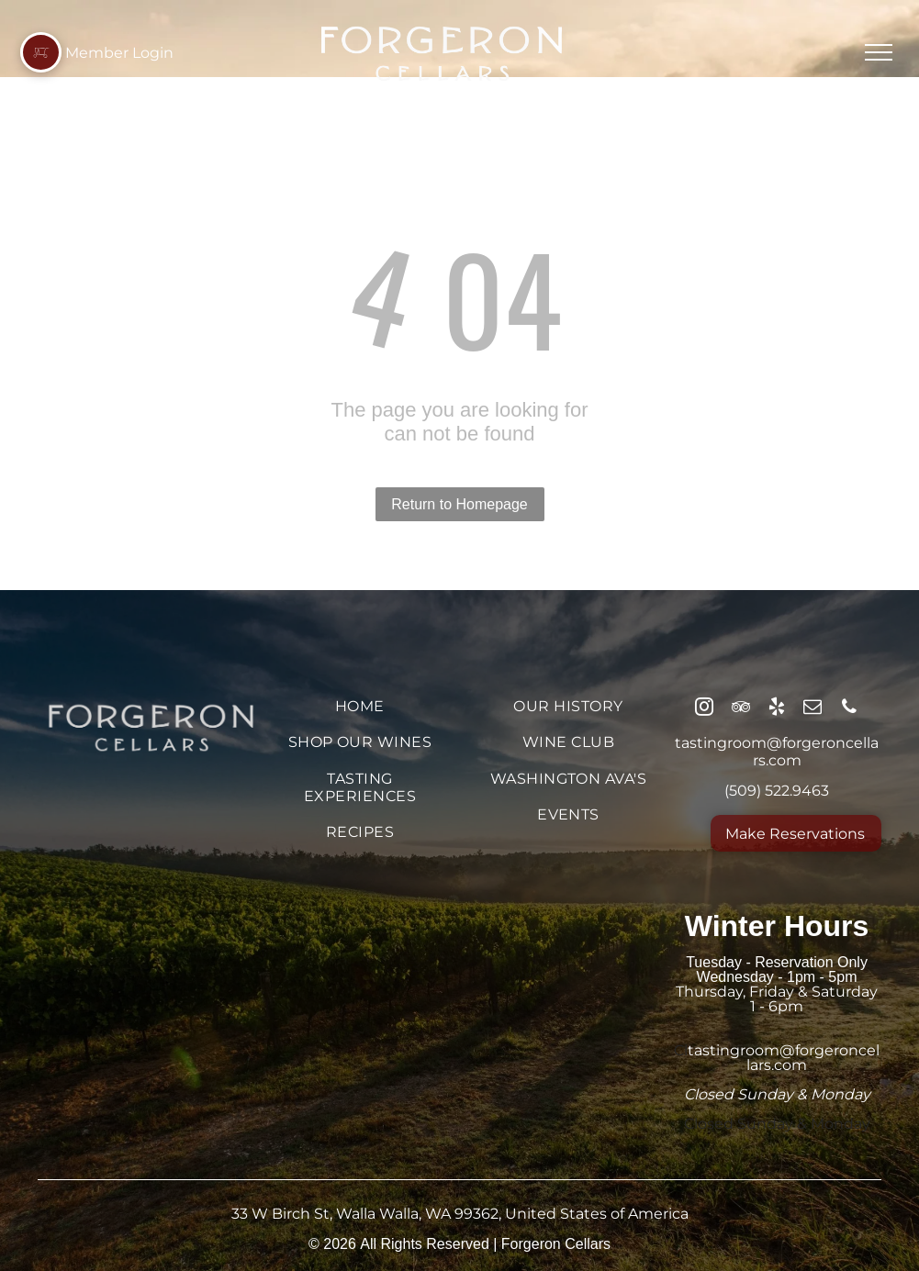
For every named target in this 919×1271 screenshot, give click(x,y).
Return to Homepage (459, 504)
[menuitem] (359, 706)
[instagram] (704, 709)
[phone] (849, 709)
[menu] (878, 52)
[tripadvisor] (741, 709)
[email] (812, 709)
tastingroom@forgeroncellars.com (777, 751)
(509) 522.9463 (776, 790)
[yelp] (776, 709)
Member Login (119, 52)
